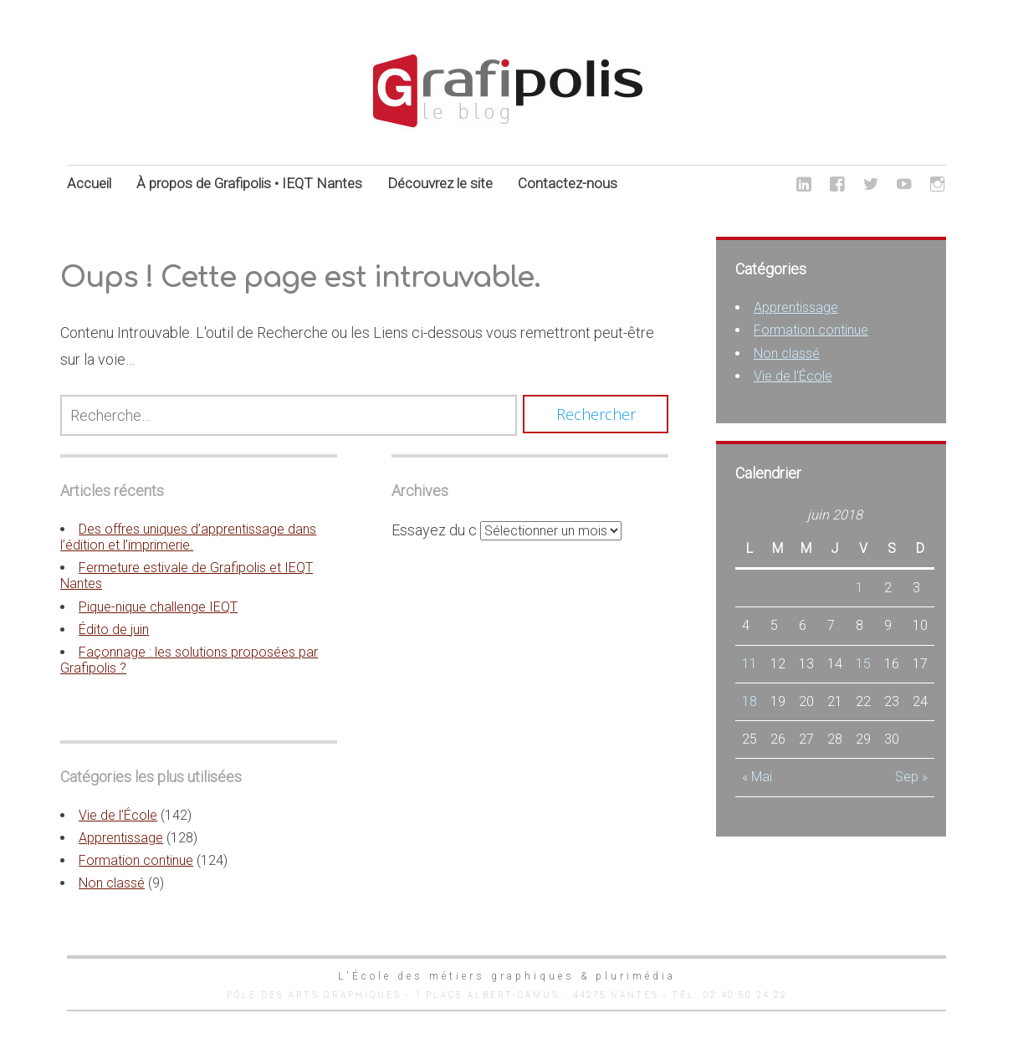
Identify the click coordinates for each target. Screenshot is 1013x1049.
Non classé (112, 883)
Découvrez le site (440, 183)
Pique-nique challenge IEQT (158, 607)
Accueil (89, 183)
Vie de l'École (118, 815)
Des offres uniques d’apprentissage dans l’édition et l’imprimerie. (188, 537)
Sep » (911, 777)
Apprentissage (121, 838)
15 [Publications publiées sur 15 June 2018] (863, 664)
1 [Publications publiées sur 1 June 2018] (859, 588)
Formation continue (136, 860)
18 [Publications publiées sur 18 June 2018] (749, 701)
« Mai (757, 777)
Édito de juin (114, 629)
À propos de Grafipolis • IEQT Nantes (249, 183)
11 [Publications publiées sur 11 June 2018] (749, 664)
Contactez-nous (567, 183)
